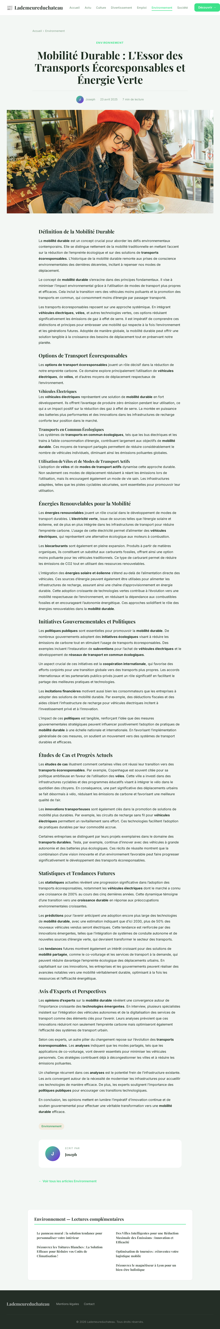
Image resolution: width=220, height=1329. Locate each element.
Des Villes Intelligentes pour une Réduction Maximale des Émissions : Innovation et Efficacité (147, 1237)
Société (182, 7)
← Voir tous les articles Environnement (67, 1181)
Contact (89, 1304)
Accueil (74, 7)
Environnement (162, 7)
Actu (88, 7)
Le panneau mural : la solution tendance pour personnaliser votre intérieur (69, 1235)
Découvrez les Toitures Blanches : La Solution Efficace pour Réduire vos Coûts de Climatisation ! (69, 1251)
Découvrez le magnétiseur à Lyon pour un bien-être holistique (146, 1267)
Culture (101, 7)
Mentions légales (67, 1304)
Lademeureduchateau (35, 7)
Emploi (142, 7)
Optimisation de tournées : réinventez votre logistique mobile (147, 1253)
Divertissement (121, 7)
